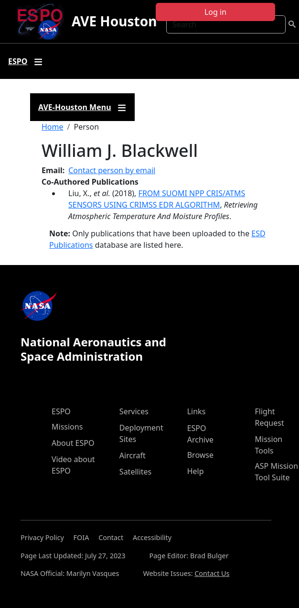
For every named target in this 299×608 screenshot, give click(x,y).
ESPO (61, 411)
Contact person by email (111, 170)
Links (196, 411)
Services (134, 411)
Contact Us (211, 573)
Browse (200, 455)
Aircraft (132, 455)
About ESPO (73, 443)
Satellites (135, 471)
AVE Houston (114, 21)
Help (195, 471)
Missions (67, 426)
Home (53, 127)
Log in (215, 12)
